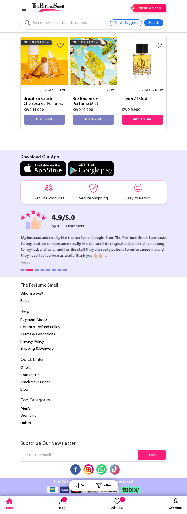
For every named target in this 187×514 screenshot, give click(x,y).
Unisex (26, 423)
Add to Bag (143, 119)
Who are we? (31, 293)
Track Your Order (35, 382)
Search (153, 23)
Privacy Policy (32, 341)
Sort (82, 485)
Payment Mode (33, 320)
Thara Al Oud (134, 99)
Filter (103, 485)
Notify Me (44, 119)
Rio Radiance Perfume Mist (85, 101)
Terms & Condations (37, 334)
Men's (25, 408)
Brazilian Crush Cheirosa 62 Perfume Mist (43, 101)
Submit (152, 455)
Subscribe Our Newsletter (48, 443)
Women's (28, 415)
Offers (25, 368)
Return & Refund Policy (40, 327)
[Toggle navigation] (24, 11)
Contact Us (29, 375)
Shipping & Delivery (37, 349)
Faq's (24, 301)
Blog (24, 389)
